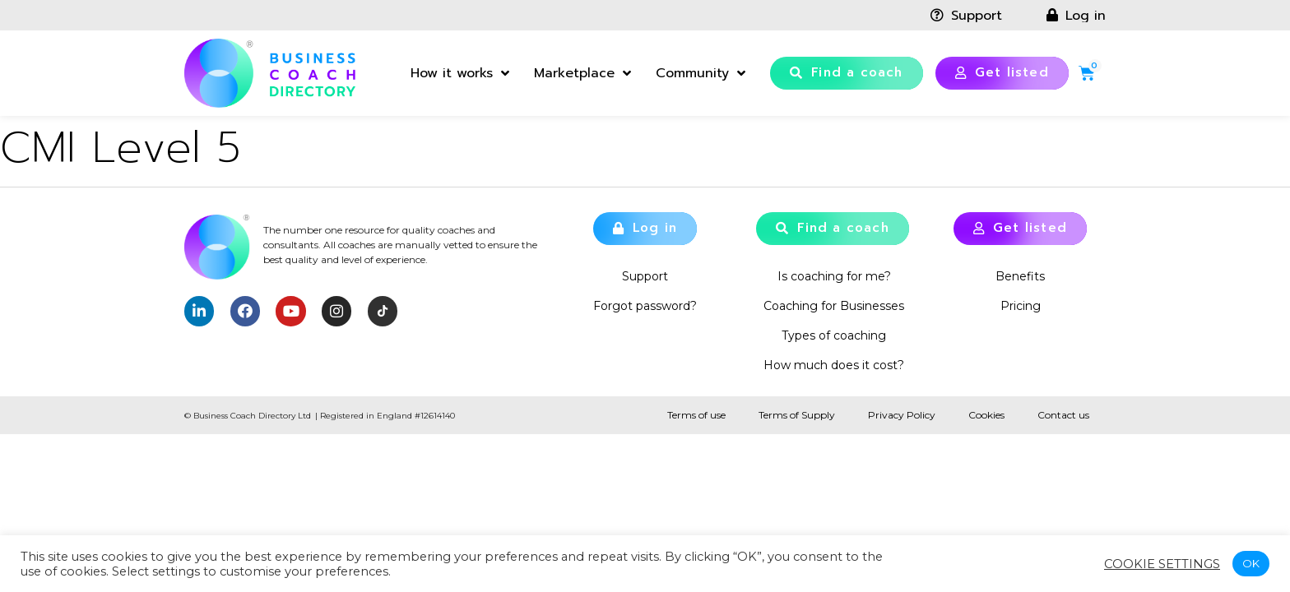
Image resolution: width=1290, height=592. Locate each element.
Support (645, 276)
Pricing (1020, 305)
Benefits (1020, 276)
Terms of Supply (797, 415)
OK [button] (1251, 563)
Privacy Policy (901, 415)
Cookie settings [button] (1162, 564)
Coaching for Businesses (833, 305)
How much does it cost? (833, 365)
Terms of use (696, 415)
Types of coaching (834, 335)
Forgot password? (645, 305)
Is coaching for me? (834, 276)
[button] (846, 73)
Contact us (1063, 415)
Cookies (986, 415)
